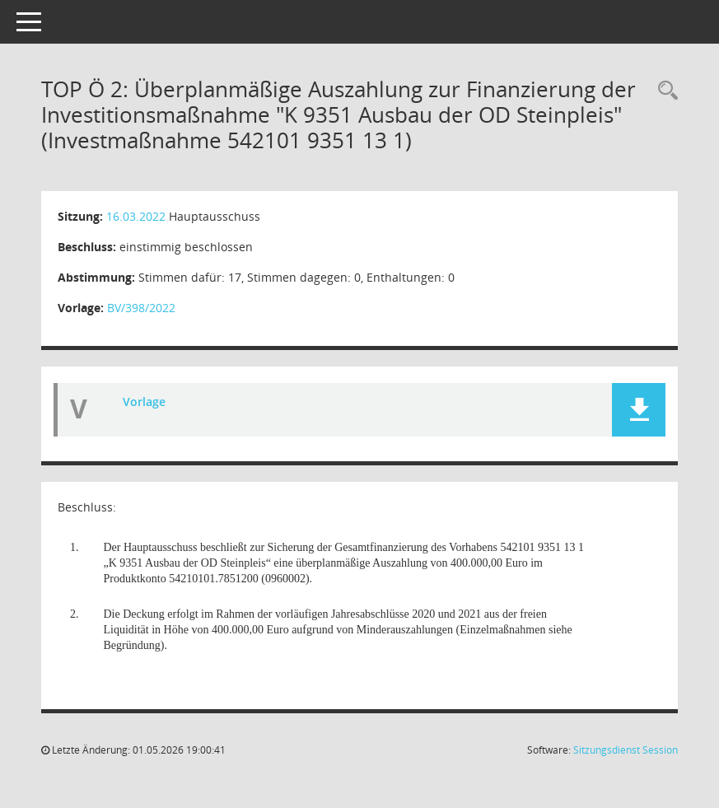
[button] (638, 410)
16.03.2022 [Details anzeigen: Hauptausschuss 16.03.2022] (136, 216)
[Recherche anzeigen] (664, 91)
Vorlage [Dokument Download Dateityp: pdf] (144, 401)
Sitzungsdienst (625, 750)
